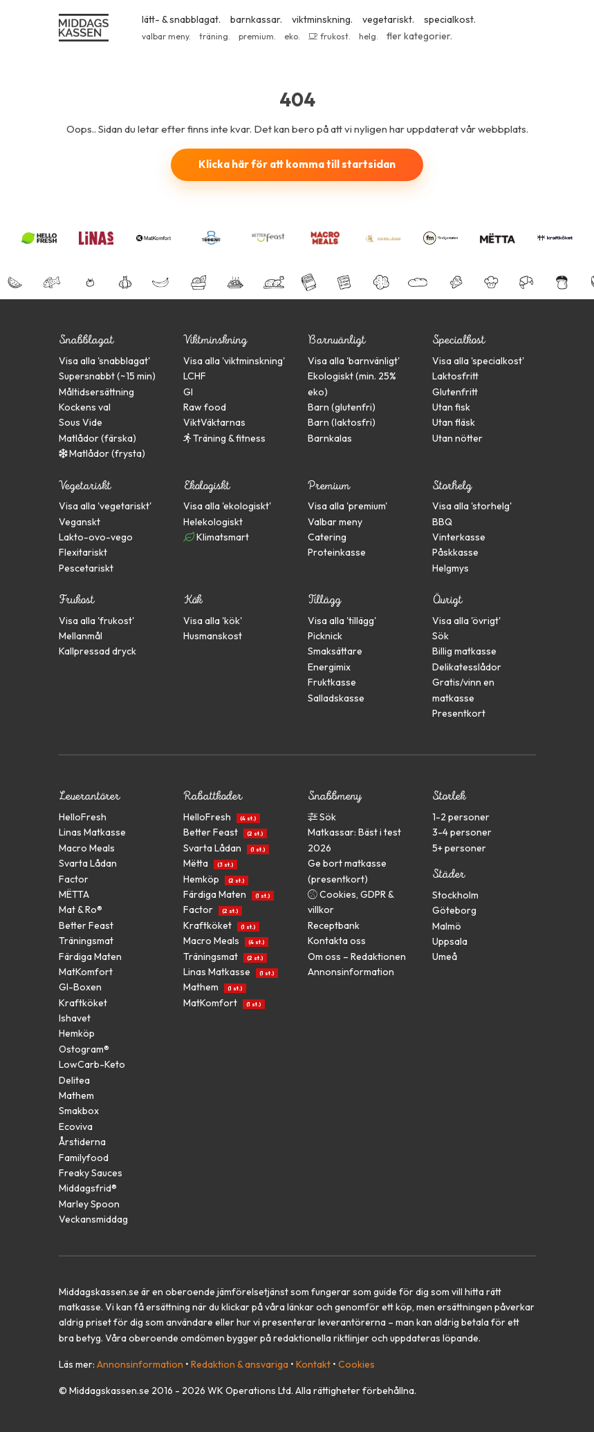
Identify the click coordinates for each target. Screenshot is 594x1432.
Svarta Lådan (88, 863)
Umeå (444, 956)
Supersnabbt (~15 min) (107, 376)
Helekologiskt (213, 522)
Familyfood (84, 1157)
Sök (440, 636)
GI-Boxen (80, 987)
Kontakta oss (337, 940)
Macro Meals (87, 848)
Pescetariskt (86, 568)
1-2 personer (461, 817)
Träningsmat (86, 940)
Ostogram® (84, 1049)
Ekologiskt (206, 485)
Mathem (76, 1095)
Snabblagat (86, 339)
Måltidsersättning (96, 392)
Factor (74, 879)
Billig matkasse (464, 651)
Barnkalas (330, 438)
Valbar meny (335, 522)
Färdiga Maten (90, 956)
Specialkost (458, 339)
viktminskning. (322, 19)
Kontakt (313, 1364)
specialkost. (450, 19)
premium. (257, 36)
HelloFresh (82, 817)
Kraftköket (83, 1003)
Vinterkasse (458, 537)
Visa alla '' (104, 361)
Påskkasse (455, 552)
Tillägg (324, 599)
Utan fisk (451, 407)
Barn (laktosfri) (341, 422)
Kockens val (85, 407)
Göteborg (454, 910)
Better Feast (86, 925)
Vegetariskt (85, 485)
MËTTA (74, 894)
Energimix (329, 667)
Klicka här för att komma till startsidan (297, 164)
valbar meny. (166, 36)
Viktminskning (215, 339)
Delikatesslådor (466, 667)
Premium (329, 485)
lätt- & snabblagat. (181, 19)
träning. (214, 36)
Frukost (76, 599)
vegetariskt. (388, 19)
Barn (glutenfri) (341, 407)
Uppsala (449, 941)
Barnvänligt (336, 339)
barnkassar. (256, 19)
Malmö (446, 926)
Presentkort (458, 713)
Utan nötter (457, 438)
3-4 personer (462, 832)
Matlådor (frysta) (102, 453)
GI (188, 392)
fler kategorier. (419, 36)
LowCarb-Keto (92, 1064)
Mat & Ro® (80, 909)
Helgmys (450, 568)
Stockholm (455, 895)
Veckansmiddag (93, 1219)
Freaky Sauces (90, 1173)
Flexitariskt (83, 552)
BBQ (442, 522)
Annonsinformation (351, 971)
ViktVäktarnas (214, 422)
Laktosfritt (455, 376)
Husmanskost (212, 636)
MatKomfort (86, 971)
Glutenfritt (455, 392)
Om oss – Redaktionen (357, 956)
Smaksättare (335, 651)
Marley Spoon (89, 1204)
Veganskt (79, 522)
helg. (368, 36)
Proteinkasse (337, 552)
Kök (192, 599)
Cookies (356, 1364)
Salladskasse (336, 698)
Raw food (204, 407)
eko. (292, 36)
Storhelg (452, 485)
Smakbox (79, 1110)
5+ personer (459, 848)
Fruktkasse (332, 682)
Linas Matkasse (92, 832)
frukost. (329, 36)
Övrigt (447, 599)
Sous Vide (80, 422)
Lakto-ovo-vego (96, 537)
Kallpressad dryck (97, 651)
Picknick (325, 636)
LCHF (194, 376)
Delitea (74, 1080)
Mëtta (208, 863)
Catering (327, 537)
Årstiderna (82, 1142)
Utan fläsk (453, 422)
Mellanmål (80, 636)
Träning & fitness (224, 438)
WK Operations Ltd (249, 1390)
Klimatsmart (216, 537)
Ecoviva (76, 1126)
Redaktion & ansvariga (239, 1364)
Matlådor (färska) (97, 438)
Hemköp (77, 1033)
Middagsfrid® (88, 1188)
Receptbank (334, 925)
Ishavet (75, 1018)
